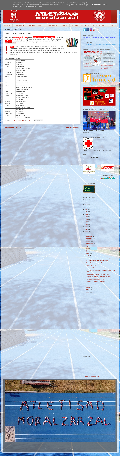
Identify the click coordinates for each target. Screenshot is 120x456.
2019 (86, 216)
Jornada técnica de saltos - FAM (95, 279)
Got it (105, 5)
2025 (86, 202)
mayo (88, 253)
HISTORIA (74, 25)
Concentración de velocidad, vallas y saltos (98, 263)
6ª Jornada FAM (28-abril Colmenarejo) (97, 260)
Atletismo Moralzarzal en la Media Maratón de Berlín (100, 284)
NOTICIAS (7, 25)
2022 (86, 209)
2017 (86, 221)
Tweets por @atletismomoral (91, 376)
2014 (86, 229)
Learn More (96, 5)
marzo (88, 287)
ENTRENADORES (53, 25)
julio (87, 248)
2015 (86, 226)
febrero (88, 289)
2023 (86, 207)
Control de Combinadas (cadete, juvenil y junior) (99, 258)
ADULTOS (41, 25)
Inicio (44, 127)
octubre (88, 241)
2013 (86, 231)
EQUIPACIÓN (85, 25)
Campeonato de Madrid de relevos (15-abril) (98, 276)
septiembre (89, 243)
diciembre (89, 236)
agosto (88, 246)
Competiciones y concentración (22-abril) (97, 274)
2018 (86, 219)
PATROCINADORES (98, 25)
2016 (86, 224)
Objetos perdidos (91, 265)
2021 (86, 212)
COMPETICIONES (20, 25)
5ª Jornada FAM (90, 267)
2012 (86, 234)
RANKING (65, 25)
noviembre (89, 238)
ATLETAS (32, 25)
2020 (86, 214)
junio (87, 251)
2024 (86, 204)
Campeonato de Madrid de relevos (95, 281)
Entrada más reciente (13, 127)
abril (87, 256)
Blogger (72, 449)
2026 (86, 199)
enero (88, 292)
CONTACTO (112, 25)
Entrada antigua (72, 127)
